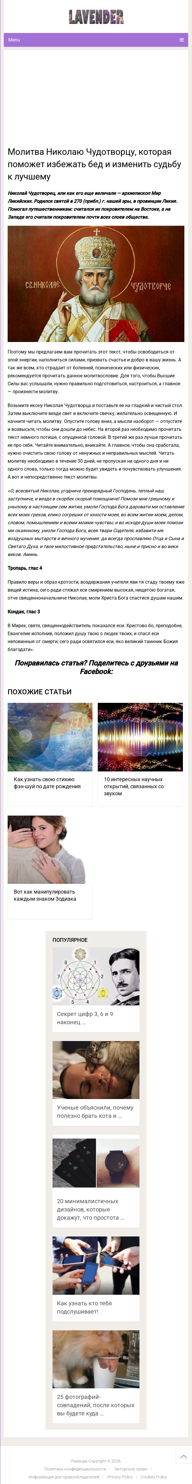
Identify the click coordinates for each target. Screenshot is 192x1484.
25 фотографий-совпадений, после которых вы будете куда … (95, 1405)
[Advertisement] (96, 101)
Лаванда (78, 1461)
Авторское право (131, 1469)
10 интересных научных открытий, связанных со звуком (134, 786)
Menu (14, 40)
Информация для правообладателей (64, 1477)
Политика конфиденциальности (75, 1469)
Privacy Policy (120, 1477)
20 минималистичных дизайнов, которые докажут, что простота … (90, 1209)
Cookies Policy (154, 1477)
